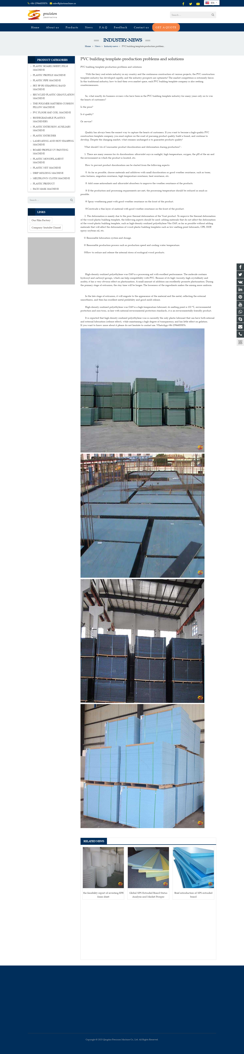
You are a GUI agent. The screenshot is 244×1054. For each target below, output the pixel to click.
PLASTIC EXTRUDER (44, 135)
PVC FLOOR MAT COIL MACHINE (52, 112)
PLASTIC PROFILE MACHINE (49, 75)
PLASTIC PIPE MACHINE (47, 80)
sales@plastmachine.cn (64, 3)
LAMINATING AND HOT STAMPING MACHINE (53, 143)
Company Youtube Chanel (46, 227)
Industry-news (122, 40)
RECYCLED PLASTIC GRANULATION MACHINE (54, 96)
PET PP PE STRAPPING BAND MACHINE (49, 87)
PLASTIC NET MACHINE (47, 167)
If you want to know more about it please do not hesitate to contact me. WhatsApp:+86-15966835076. (133, 325)
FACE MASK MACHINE (46, 189)
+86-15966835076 (38, 3)
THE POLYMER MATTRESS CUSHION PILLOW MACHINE (53, 105)
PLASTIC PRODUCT (44, 183)
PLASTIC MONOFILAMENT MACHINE (48, 160)
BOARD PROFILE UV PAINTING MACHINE (50, 152)
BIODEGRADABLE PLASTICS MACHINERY (49, 119)
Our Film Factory (41, 220)
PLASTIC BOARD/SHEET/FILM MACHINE (50, 68)
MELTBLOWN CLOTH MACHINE (51, 178)
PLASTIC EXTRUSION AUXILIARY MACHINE (52, 128)
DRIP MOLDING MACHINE (48, 173)
